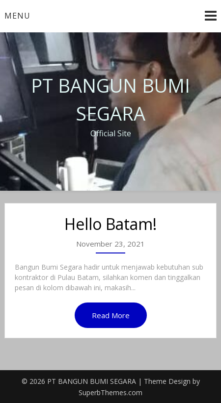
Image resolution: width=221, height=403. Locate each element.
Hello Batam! (110, 223)
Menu (17, 15)
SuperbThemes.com (110, 392)
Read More (111, 315)
